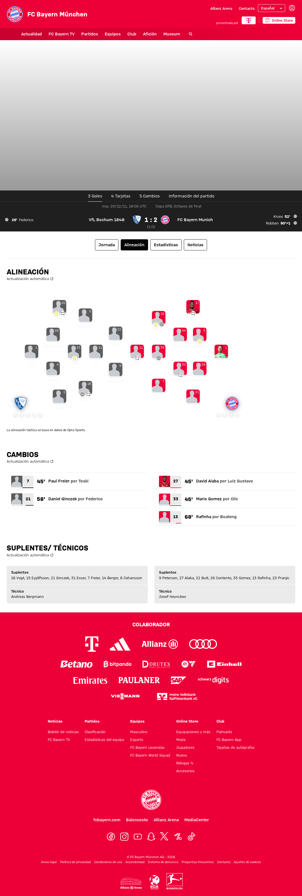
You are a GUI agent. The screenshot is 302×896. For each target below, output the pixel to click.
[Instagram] (124, 836)
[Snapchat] (151, 836)
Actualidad (17, 34)
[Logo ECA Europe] (154, 882)
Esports (136, 740)
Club (117, 34)
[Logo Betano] (76, 664)
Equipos (98, 34)
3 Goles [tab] (95, 196)
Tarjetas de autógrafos (236, 747)
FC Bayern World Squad (150, 755)
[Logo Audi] (203, 644)
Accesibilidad (134, 862)
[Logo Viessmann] (125, 696)
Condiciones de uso (108, 862)
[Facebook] (110, 836)
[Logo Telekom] (92, 644)
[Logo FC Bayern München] (151, 800)
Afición (135, 34)
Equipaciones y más (193, 732)
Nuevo (181, 755)
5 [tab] (149, 196)
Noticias (55, 721)
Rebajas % (184, 763)
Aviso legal (49, 862)
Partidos (75, 34)
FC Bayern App (229, 740)
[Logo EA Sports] (188, 664)
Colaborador (151, 624)
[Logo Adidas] (120, 644)
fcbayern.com (106, 820)
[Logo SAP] (179, 680)
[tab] (191, 196)
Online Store (187, 721)
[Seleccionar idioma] (271, 8)
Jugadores (185, 747)
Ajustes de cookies (247, 862)
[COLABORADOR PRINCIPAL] (249, 20)
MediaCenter (196, 820)
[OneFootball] (177, 836)
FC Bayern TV (47, 34)
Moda (181, 740)
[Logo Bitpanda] (117, 664)
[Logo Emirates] (90, 680)
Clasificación (95, 732)
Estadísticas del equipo (104, 740)
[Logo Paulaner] (139, 680)
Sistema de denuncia (163, 862)
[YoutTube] (137, 836)
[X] (164, 836)
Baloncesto (137, 820)
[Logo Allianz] (160, 644)
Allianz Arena (221, 8)
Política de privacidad (75, 862)
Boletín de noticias (63, 732)
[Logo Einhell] (224, 664)
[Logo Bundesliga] (175, 881)
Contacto (247, 8)
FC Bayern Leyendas (147, 747)
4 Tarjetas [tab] (120, 196)
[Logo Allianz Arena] (130, 883)
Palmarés (224, 732)
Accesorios (185, 771)
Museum (157, 34)
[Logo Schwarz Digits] (213, 680)
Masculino (138, 732)
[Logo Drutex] (156, 664)
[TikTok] (191, 836)
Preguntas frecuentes (198, 862)
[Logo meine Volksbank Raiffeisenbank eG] (177, 696)
